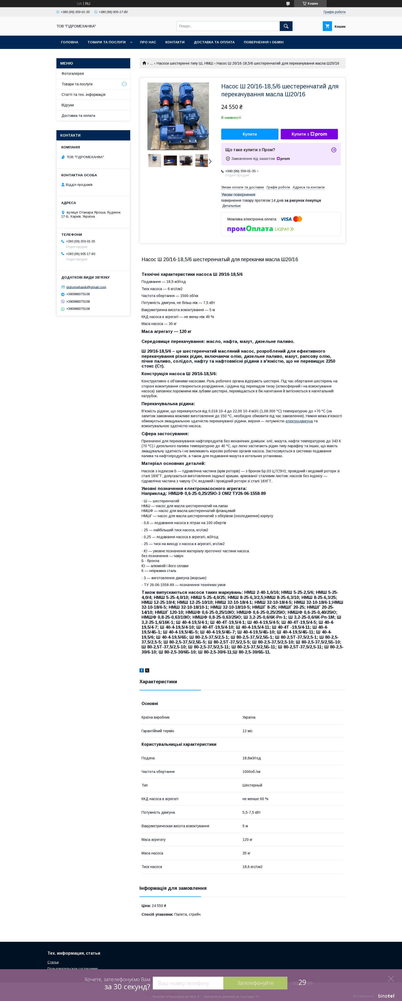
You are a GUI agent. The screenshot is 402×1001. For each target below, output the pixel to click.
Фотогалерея (73, 74)
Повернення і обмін (264, 42)
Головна (69, 42)
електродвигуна (299, 421)
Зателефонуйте (255, 982)
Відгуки (68, 105)
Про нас (148, 42)
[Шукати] (286, 26)
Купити (250, 134)
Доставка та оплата (214, 42)
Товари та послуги (106, 42)
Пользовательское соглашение (72, 969)
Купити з (309, 134)
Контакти (175, 42)
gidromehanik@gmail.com (86, 287)
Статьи (53, 962)
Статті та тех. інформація (83, 95)
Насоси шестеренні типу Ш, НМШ (185, 63)
